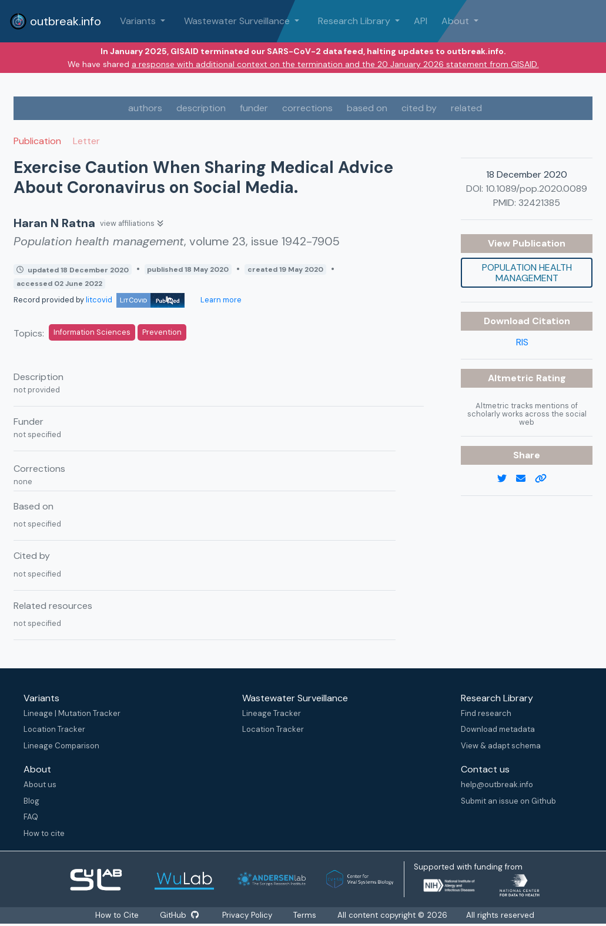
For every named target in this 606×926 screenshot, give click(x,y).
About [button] (456, 21)
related (466, 108)
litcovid (135, 300)
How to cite (44, 833)
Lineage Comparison (61, 746)
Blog (31, 801)
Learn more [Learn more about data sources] (220, 300)
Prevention (162, 332)
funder (254, 108)
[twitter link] (506, 479)
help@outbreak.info (497, 785)
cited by (419, 108)
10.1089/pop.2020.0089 (536, 188)
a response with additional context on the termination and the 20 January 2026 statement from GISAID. (335, 64)
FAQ (31, 817)
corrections (307, 108)
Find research (486, 713)
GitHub (179, 915)
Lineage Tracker (271, 713)
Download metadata (498, 729)
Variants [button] (139, 21)
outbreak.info (55, 21)
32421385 (539, 202)
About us (40, 785)
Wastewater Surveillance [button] (238, 21)
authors (145, 108)
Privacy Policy (247, 915)
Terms (305, 915)
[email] (525, 479)
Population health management (527, 272)
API (420, 21)
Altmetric (512, 378)
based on (367, 108)
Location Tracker (54, 729)
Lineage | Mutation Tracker (72, 713)
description (201, 108)
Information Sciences (91, 332)
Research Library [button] (355, 21)
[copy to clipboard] (545, 479)
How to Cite (117, 915)
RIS (522, 342)
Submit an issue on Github (508, 801)
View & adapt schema (501, 746)
